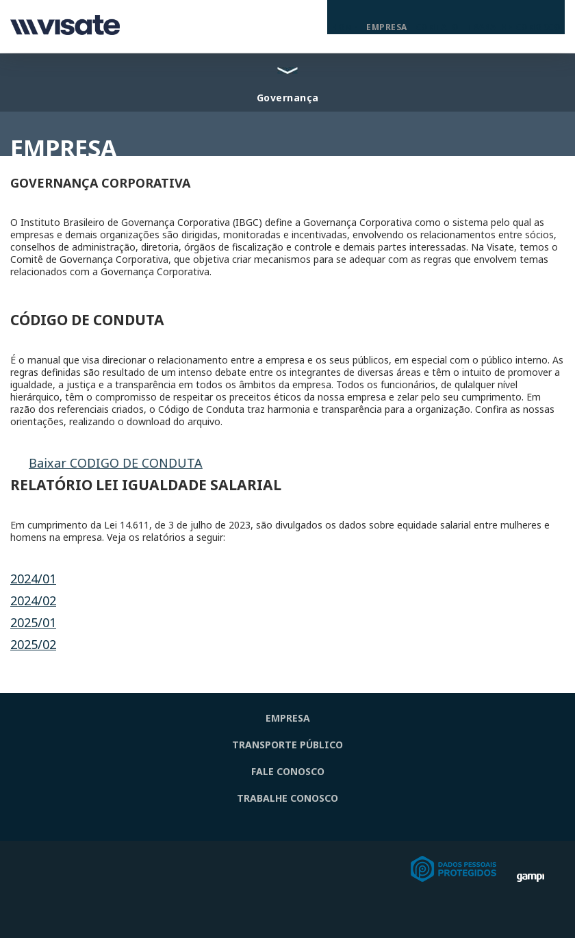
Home (344, 27)
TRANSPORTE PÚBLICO (287, 744)
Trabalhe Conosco (514, 27)
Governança (288, 97)
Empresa (386, 27)
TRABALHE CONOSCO (287, 797)
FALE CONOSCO (287, 771)
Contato (437, 27)
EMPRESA (288, 717)
